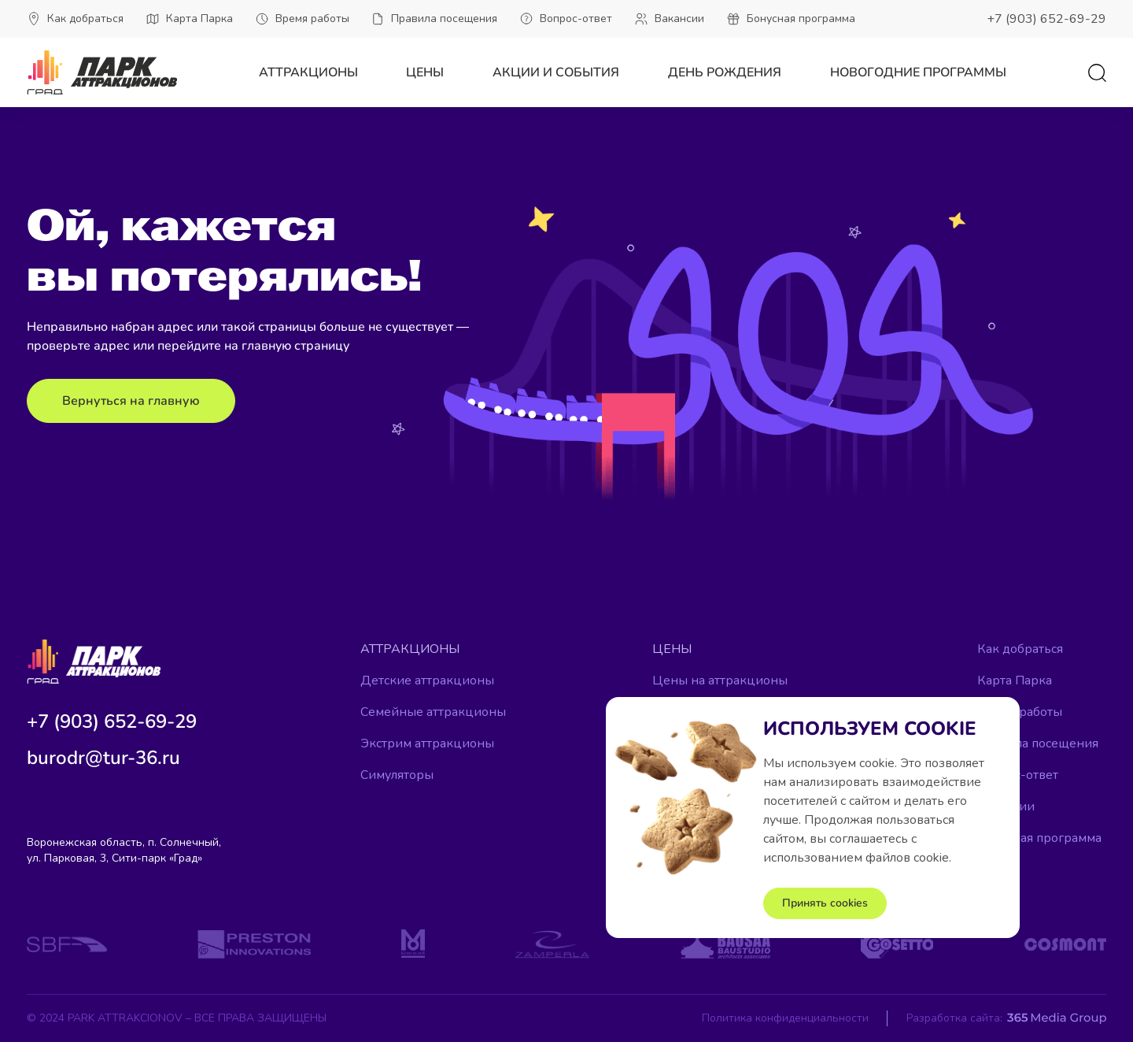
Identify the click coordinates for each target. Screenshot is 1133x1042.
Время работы (1019, 712)
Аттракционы (308, 72)
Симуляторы (397, 775)
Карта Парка (1014, 680)
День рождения (724, 72)
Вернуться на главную (131, 401)
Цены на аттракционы (720, 680)
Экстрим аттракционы (427, 743)
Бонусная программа (1039, 838)
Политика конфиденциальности (785, 1017)
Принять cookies (825, 903)
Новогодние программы (918, 72)
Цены (425, 72)
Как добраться (1020, 649)
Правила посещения (1037, 743)
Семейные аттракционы (433, 712)
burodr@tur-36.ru (103, 757)
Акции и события (556, 72)
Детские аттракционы (427, 680)
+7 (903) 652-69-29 (1046, 19)
